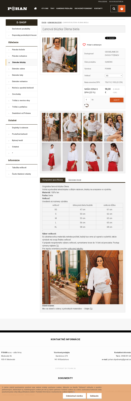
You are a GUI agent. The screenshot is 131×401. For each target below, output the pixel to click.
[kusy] (87, 100)
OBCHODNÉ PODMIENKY (83, 8)
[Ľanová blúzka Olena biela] (60, 55)
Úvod (44, 22)
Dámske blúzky (55, 22)
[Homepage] (35, 9)
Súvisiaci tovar (74, 180)
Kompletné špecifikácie (52, 180)
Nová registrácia (116, 1)
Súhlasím (94, 396)
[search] (114, 8)
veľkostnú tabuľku (75, 249)
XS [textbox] (107, 76)
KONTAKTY (98, 8)
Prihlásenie (102, 1)
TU (57, 246)
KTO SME (45, 8)
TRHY (52, 8)
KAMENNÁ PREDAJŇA (64, 8)
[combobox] (114, 75)
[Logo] (17, 8)
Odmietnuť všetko (74, 396)
